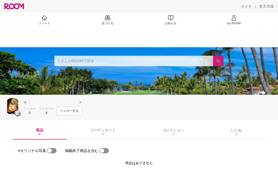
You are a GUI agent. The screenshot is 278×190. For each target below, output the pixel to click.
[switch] (52, 150)
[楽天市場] (266, 6)
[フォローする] (69, 111)
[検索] (218, 61)
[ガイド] (246, 6)
